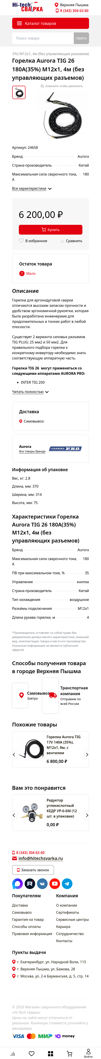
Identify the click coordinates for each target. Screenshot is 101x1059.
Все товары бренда (32, 451)
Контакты (64, 940)
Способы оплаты (26, 926)
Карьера (63, 926)
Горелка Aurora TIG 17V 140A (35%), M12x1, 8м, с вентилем (64, 744)
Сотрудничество (70, 933)
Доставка (20, 905)
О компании (66, 905)
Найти (81, 38)
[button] (14, 754)
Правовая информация (32, 933)
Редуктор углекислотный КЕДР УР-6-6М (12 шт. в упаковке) (62, 808)
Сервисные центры (72, 919)
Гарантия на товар (28, 919)
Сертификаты (67, 912)
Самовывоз (22, 912)
